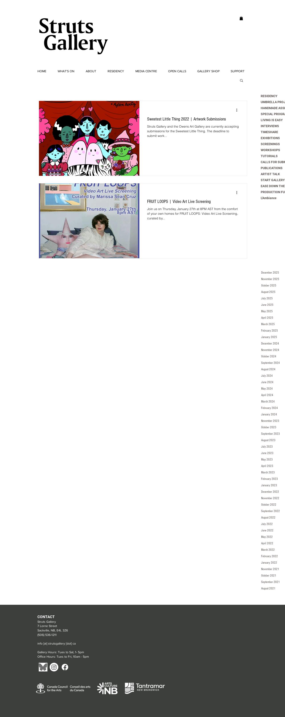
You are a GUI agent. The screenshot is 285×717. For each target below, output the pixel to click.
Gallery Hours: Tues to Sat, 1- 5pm (60, 652)
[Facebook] (65, 667)
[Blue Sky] (43, 667)
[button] (241, 18)
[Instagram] (54, 667)
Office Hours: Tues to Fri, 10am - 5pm (63, 656)
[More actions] (238, 110)
